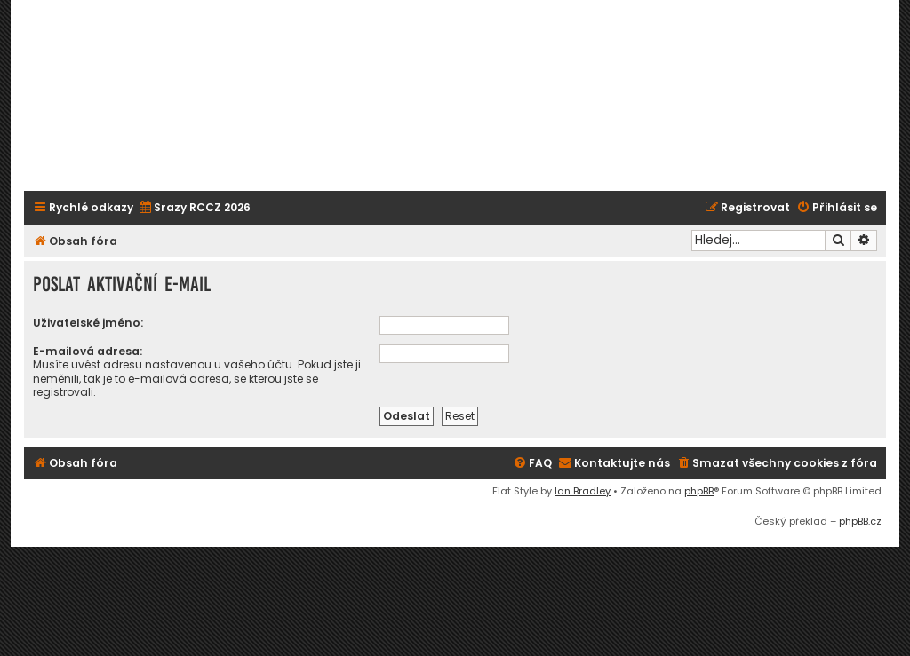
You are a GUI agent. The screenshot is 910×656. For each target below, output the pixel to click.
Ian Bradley (583, 491)
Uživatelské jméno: (88, 322)
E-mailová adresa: (87, 351)
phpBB (699, 491)
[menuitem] (194, 208)
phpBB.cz (860, 521)
